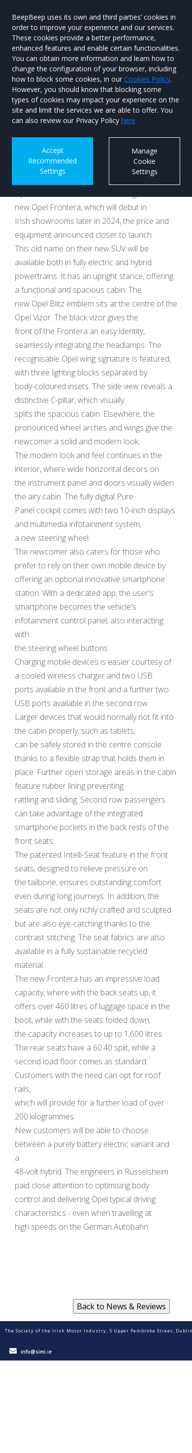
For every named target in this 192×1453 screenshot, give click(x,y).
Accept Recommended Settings (52, 161)
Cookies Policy (147, 79)
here (128, 120)
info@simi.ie (36, 1351)
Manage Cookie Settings (144, 161)
